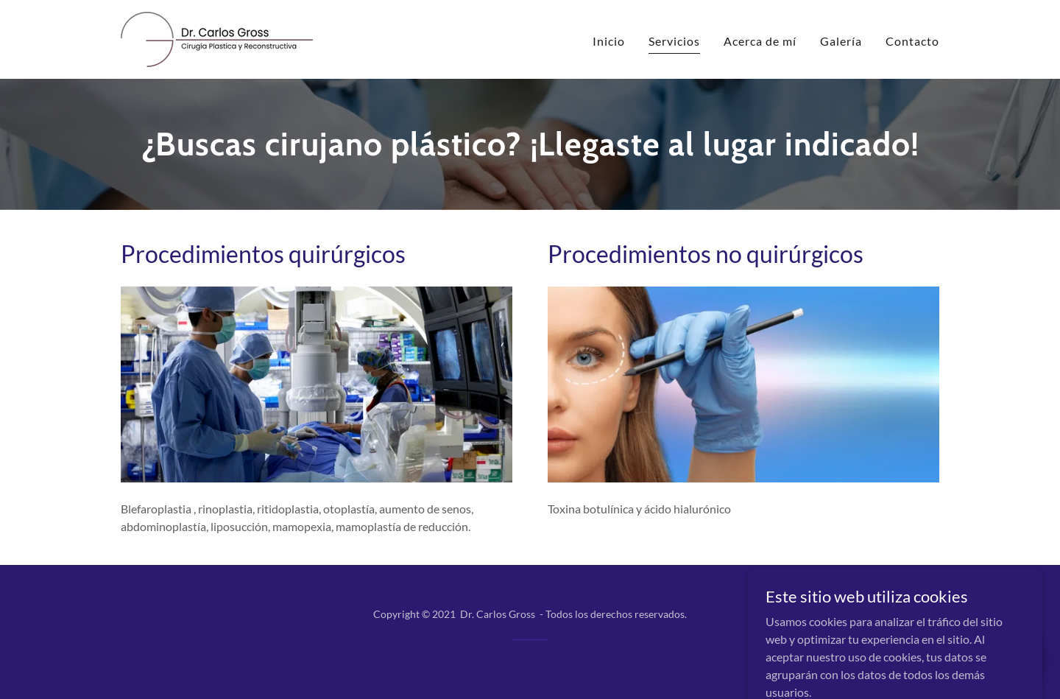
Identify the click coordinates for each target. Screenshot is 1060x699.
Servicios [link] (674, 41)
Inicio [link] (609, 41)
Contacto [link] (912, 41)
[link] (217, 38)
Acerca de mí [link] (760, 41)
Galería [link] (841, 41)
